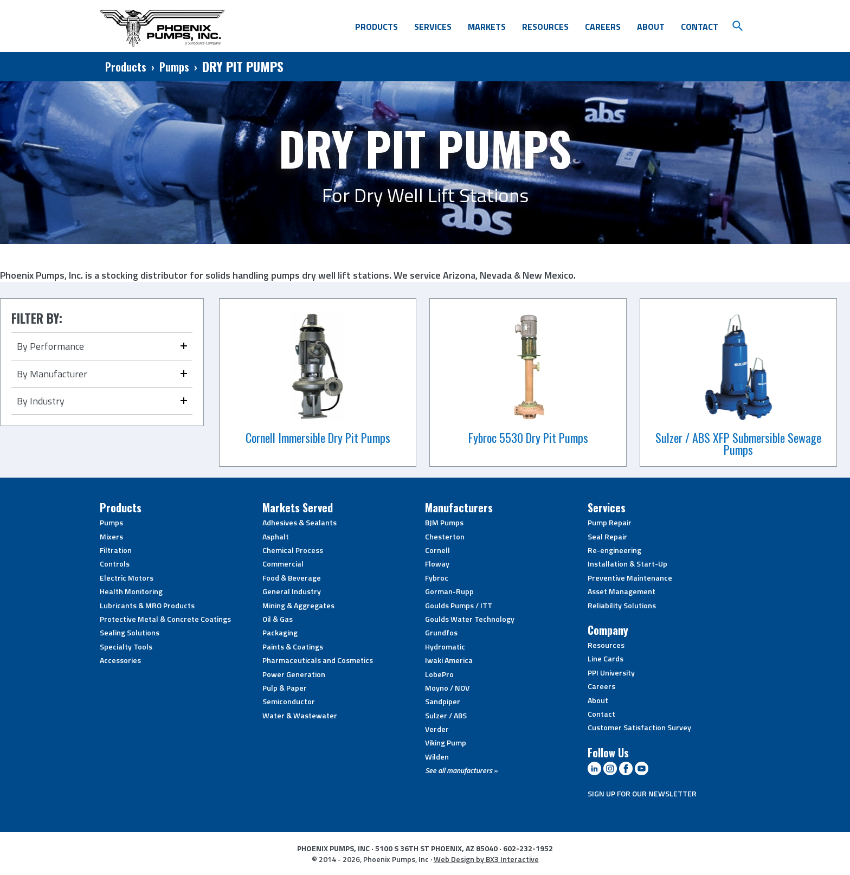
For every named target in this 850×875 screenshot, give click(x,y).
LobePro (439, 674)
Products (376, 26)
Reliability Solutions (622, 605)
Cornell (437, 550)
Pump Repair (610, 522)
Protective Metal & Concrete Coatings (165, 619)
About (651, 26)
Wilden (437, 756)
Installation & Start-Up (627, 563)
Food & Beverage (291, 577)
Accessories (120, 660)
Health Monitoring (131, 591)
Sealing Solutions (129, 632)
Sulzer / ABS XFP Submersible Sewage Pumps (738, 443)
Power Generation (293, 674)
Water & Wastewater (299, 715)
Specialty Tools (126, 646)
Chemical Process (292, 550)
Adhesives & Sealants (299, 522)
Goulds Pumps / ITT (458, 605)
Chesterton (445, 536)
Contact (699, 26)
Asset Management (621, 591)
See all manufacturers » (461, 770)
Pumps (174, 66)
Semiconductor (288, 701)
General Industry (291, 591)
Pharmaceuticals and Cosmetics (317, 660)
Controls (115, 563)
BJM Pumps (444, 522)
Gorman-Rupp (449, 591)
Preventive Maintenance (630, 577)
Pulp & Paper (284, 687)
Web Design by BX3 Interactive (486, 859)
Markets (487, 26)
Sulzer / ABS (446, 715)
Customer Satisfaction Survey (639, 727)
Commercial (283, 563)
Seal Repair (607, 536)
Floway (437, 563)
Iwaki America (449, 660)
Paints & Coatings (292, 646)
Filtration (116, 550)
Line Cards (605, 658)
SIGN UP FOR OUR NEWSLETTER (642, 793)
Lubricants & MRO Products (147, 605)
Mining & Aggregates (298, 605)
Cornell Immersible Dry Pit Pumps (318, 437)
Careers (603, 26)
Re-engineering (614, 550)
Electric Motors (126, 577)
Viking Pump (445, 742)
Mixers (111, 536)
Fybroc (436, 577)
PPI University (611, 672)
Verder (437, 729)
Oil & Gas (277, 619)
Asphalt (275, 536)
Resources (545, 26)
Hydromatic (445, 646)
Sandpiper (442, 701)
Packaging (280, 632)
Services (433, 26)
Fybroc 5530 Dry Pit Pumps (528, 437)
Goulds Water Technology (469, 619)
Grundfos (441, 632)
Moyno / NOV (447, 687)
